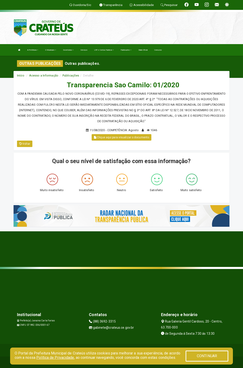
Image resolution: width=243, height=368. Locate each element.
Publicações (126, 50)
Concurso (158, 50)
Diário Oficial (142, 50)
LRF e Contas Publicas (104, 50)
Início (20, 75)
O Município (50, 50)
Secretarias (68, 50)
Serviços (83, 50)
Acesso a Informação (43, 75)
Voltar (24, 143)
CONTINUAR (207, 356)
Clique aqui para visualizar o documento (121, 137)
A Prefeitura (32, 50)
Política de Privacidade (55, 357)
